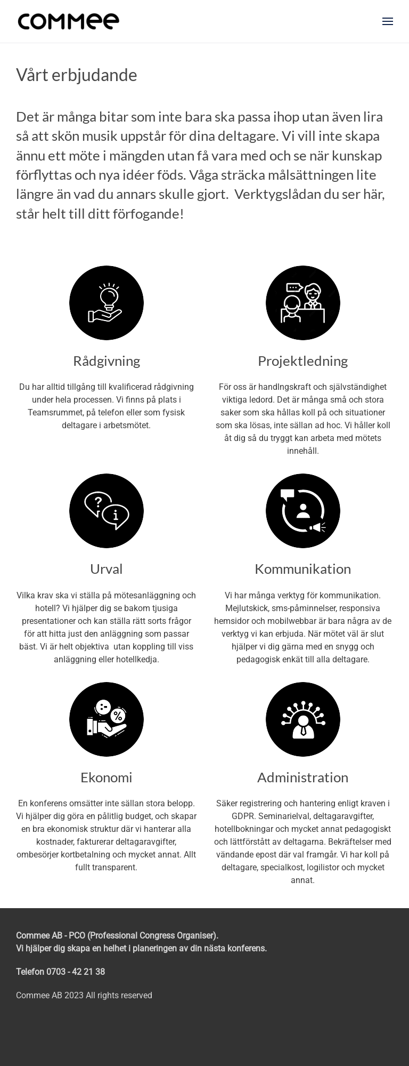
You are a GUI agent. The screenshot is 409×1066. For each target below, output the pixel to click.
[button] (387, 21)
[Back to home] (68, 21)
